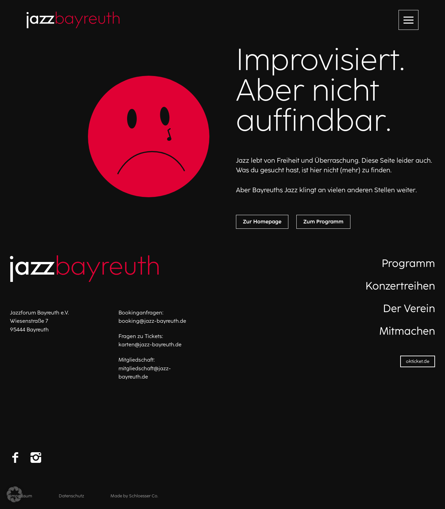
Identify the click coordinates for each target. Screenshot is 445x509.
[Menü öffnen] (408, 20)
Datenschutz (71, 495)
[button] (14, 494)
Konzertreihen (400, 286)
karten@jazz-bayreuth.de (150, 344)
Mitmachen (407, 331)
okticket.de (417, 361)
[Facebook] (15, 457)
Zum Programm (323, 221)
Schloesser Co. (143, 495)
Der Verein (409, 308)
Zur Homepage (262, 221)
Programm (408, 263)
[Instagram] (36, 457)
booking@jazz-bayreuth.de (152, 321)
